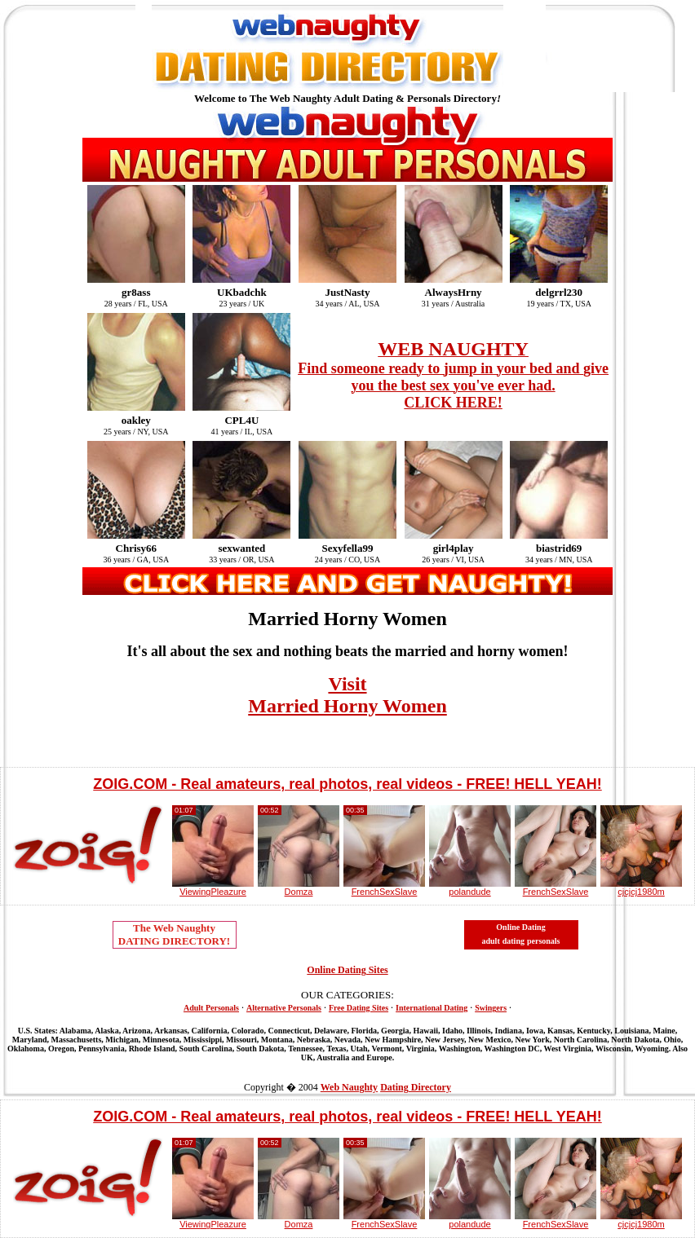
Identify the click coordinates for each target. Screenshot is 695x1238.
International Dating (431, 1007)
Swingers (491, 1007)
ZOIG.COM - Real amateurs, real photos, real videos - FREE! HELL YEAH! (347, 784)
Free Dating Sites (358, 1007)
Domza (299, 892)
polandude (469, 892)
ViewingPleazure (212, 892)
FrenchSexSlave (385, 892)
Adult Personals (211, 1007)
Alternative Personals (283, 1007)
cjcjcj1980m (641, 892)
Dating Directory (415, 1087)
